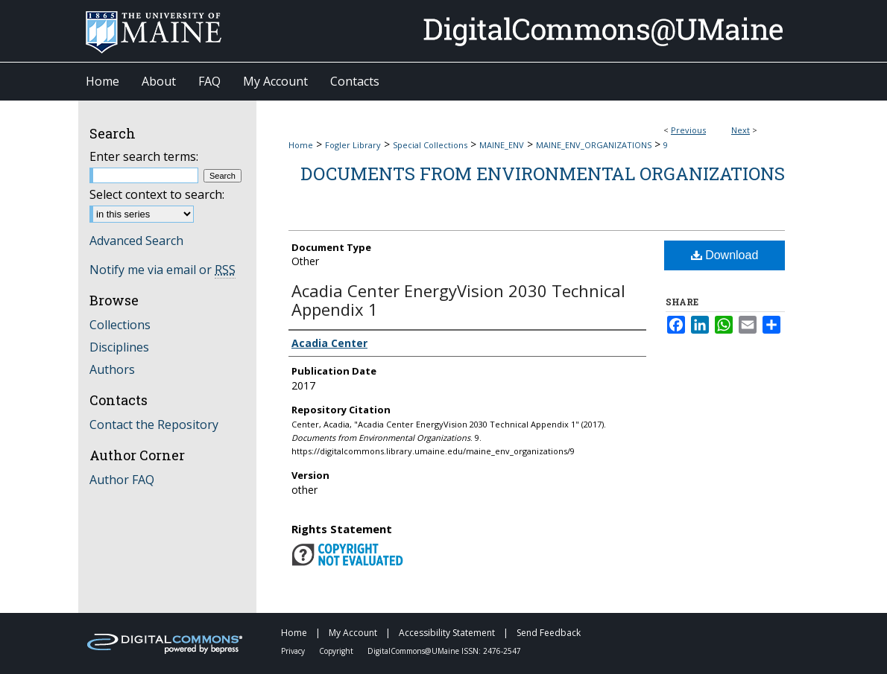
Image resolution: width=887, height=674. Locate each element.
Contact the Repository (153, 424)
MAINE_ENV (501, 144)
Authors (112, 369)
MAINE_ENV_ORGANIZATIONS (593, 144)
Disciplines (119, 347)
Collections (120, 325)
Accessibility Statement (448, 632)
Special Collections (430, 144)
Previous (688, 130)
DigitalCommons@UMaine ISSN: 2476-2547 (444, 651)
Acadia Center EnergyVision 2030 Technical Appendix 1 (458, 299)
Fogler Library (353, 144)
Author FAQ (121, 479)
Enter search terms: (143, 156)
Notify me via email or (162, 269)
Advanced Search (136, 240)
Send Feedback (549, 632)
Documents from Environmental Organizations (542, 173)
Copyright (337, 651)
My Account (354, 632)
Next (740, 130)
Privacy (294, 651)
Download (725, 255)
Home (300, 144)
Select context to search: (156, 194)
